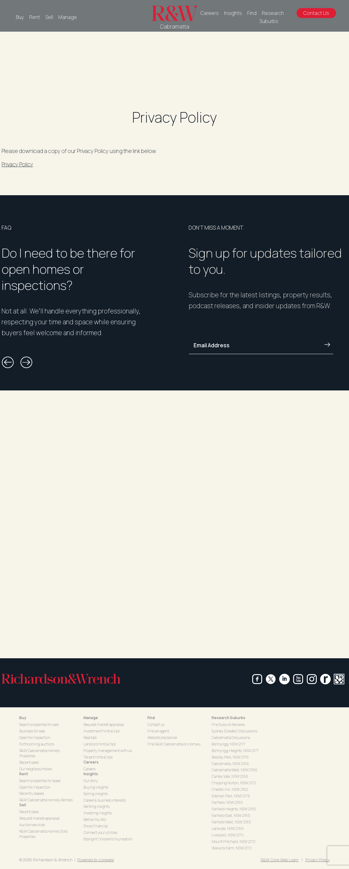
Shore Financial (95, 826)
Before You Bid (94, 819)
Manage (67, 17)
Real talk (90, 737)
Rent (34, 17)
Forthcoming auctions (36, 744)
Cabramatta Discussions (231, 737)
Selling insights (95, 793)
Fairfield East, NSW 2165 (231, 815)
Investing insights (97, 813)
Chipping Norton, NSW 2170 (234, 783)
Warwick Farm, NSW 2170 (232, 848)
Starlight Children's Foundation (107, 839)
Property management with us (107, 750)
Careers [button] (91, 762)
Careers (209, 13)
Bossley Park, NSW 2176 (230, 757)
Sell (49, 17)
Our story (90, 780)
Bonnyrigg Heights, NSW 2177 (235, 750)
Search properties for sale (39, 724)
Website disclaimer (162, 737)
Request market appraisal (39, 818)
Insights (233, 13)
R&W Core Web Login (280, 859)
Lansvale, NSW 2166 (228, 828)
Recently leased (31, 793)
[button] (8, 362)
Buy (20, 17)
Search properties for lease (39, 780)
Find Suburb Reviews (228, 724)
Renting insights (96, 806)
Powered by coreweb (95, 859)
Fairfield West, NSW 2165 (231, 822)
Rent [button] (23, 774)
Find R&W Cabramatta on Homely (174, 744)
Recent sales (29, 762)
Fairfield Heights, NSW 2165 (234, 809)
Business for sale (32, 731)
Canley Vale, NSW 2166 (230, 776)
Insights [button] (90, 774)
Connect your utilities (100, 832)
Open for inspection (34, 737)
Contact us (155, 724)
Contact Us (316, 13)
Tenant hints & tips (98, 757)
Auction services (32, 824)
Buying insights (95, 787)
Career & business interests (104, 800)
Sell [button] (22, 805)
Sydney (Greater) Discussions (234, 731)
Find (252, 13)
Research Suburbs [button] (228, 717)
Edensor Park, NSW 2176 (231, 796)
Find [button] (151, 717)
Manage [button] (90, 717)
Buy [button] (22, 717)
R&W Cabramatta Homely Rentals (46, 800)
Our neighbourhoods (35, 769)
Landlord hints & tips (99, 744)
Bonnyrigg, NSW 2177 (228, 744)
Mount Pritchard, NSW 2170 (234, 841)
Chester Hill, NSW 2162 (230, 789)
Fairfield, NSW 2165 (227, 802)
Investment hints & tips (101, 731)
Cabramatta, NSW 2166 (230, 763)
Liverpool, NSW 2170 (228, 835)
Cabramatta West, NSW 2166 (234, 769)
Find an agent (158, 731)
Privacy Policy (17, 164)
